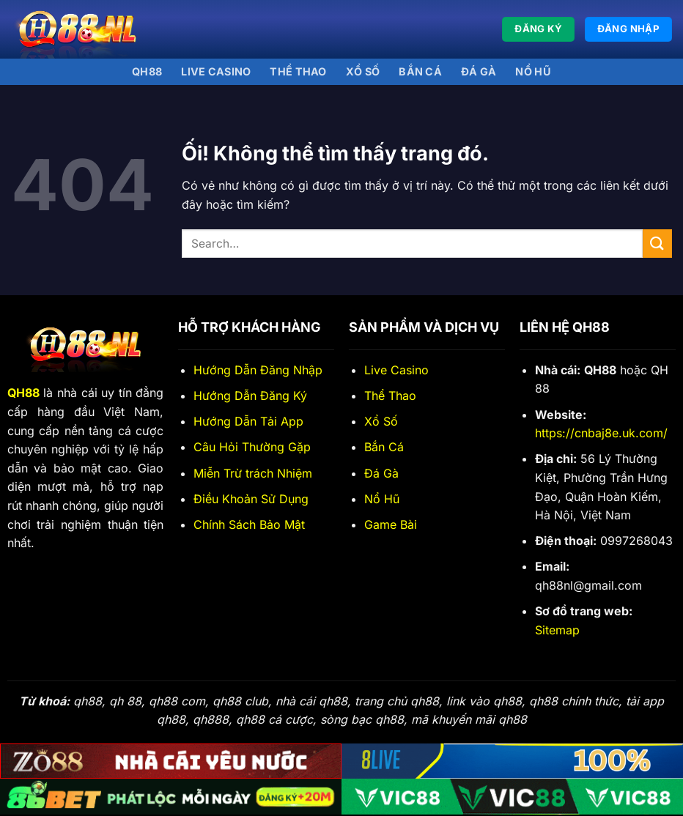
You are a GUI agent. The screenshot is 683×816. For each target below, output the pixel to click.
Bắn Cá (420, 71)
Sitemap (557, 630)
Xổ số (363, 71)
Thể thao (298, 71)
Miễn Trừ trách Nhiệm (252, 473)
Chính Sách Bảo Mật (249, 524)
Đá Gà (381, 473)
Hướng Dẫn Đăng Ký (250, 395)
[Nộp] (657, 243)
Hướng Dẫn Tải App (248, 421)
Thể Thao (390, 395)
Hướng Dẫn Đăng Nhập (257, 370)
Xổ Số (381, 421)
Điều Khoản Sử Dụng (251, 499)
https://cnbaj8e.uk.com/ (601, 433)
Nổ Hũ (532, 71)
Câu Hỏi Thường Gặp (252, 446)
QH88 (147, 71)
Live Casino (216, 71)
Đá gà (478, 71)
